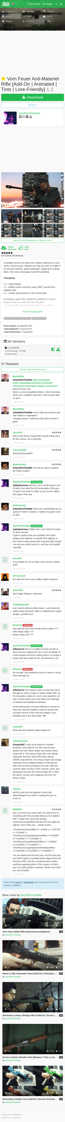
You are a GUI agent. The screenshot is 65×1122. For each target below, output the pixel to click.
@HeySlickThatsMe (22, 380)
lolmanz (17, 789)
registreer (29, 882)
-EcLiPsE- (18, 432)
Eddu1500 (18, 590)
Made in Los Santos (10, 1117)
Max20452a (18, 376)
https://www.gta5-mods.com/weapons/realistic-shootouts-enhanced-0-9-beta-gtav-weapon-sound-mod (35, 383)
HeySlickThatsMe (29, 113)
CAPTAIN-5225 (20, 741)
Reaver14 (17, 625)
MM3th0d (17, 809)
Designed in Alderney (11, 1114)
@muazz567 (19, 744)
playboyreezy (19, 464)
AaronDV (17, 558)
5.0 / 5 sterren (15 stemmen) (12, 256)
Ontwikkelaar (36, 482)
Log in (18, 882)
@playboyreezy (20, 485)
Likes (26, 249)
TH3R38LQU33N (21, 604)
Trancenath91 (19, 450)
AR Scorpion (19, 576)
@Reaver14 (18, 649)
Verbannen (28, 625)
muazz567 (18, 726)
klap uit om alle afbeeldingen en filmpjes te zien (32, 240)
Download (32, 97)
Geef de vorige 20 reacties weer (32, 369)
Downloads (12, 249)
